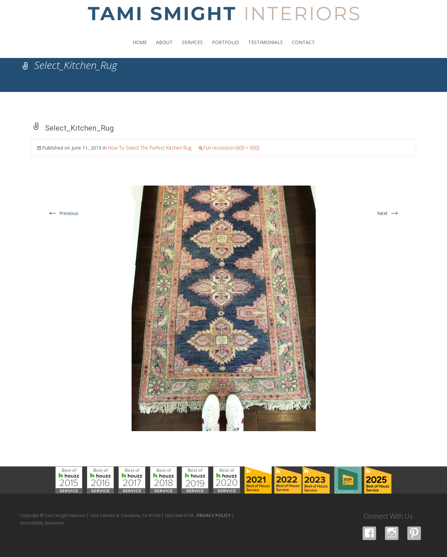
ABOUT (164, 48)
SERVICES (192, 48)
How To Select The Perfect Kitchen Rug (149, 148)
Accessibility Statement (42, 523)
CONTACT (303, 48)
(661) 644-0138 (179, 515)
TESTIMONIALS (265, 48)
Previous (62, 213)
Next (388, 213)
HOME (140, 48)
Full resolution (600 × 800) (231, 148)
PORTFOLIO (225, 48)
